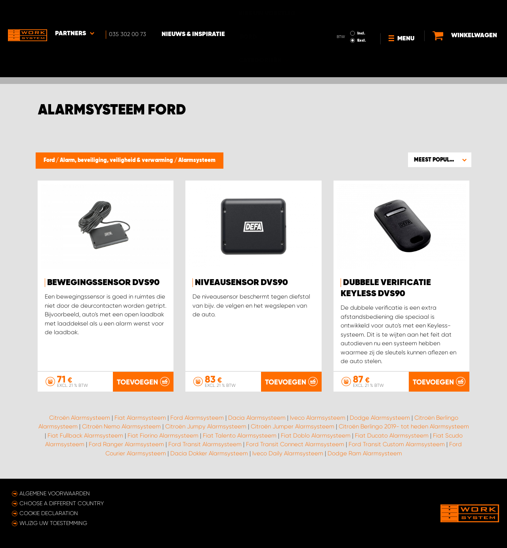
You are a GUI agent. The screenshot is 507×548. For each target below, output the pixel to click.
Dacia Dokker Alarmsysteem (209, 453)
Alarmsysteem (196, 160)
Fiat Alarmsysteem (140, 417)
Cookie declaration (48, 513)
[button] (439, 159)
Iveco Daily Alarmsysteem (287, 453)
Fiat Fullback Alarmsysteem (85, 435)
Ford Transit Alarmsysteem (205, 444)
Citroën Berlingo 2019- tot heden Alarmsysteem (404, 426)
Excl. (361, 18)
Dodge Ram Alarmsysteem (365, 453)
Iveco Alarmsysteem (317, 417)
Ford (50, 160)
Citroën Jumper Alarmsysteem (292, 426)
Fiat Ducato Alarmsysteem (392, 435)
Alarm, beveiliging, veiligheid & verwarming (117, 160)
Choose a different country (61, 503)
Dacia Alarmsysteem (257, 417)
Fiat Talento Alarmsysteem (239, 435)
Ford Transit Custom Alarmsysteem (397, 444)
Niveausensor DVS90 (241, 282)
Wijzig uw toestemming (53, 523)
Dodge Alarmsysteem (380, 417)
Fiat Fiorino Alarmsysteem (163, 435)
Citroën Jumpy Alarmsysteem (205, 426)
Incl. (361, 11)
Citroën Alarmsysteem (79, 417)
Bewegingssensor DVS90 (103, 282)
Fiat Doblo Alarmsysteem (316, 435)
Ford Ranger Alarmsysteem (126, 444)
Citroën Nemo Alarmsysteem (121, 426)
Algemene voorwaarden (54, 493)
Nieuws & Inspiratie (194, 12)
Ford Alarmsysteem (197, 417)
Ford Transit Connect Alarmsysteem (295, 444)
